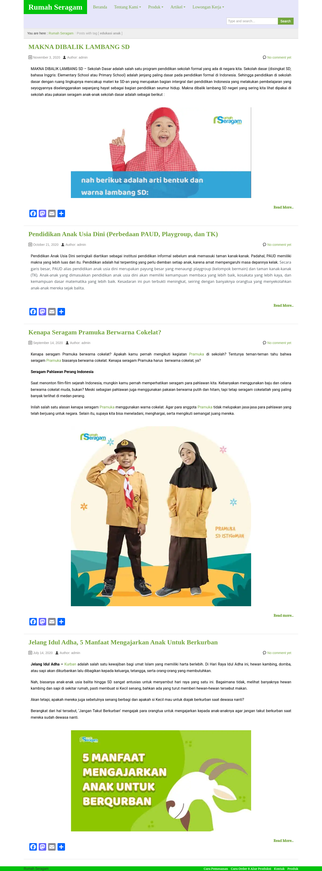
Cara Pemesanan (216, 869)
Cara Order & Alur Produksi (251, 869)
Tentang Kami (126, 7)
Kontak (279, 869)
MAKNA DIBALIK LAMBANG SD (79, 46)
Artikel (176, 7)
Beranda (100, 7)
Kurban (70, 664)
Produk (154, 7)
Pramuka (196, 354)
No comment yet (279, 57)
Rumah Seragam (55, 7)
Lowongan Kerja (206, 7)
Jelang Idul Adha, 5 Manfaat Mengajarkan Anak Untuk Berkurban (123, 642)
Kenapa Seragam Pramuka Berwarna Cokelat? (94, 332)
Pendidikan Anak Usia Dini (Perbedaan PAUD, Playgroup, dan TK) (123, 234)
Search (285, 21)
